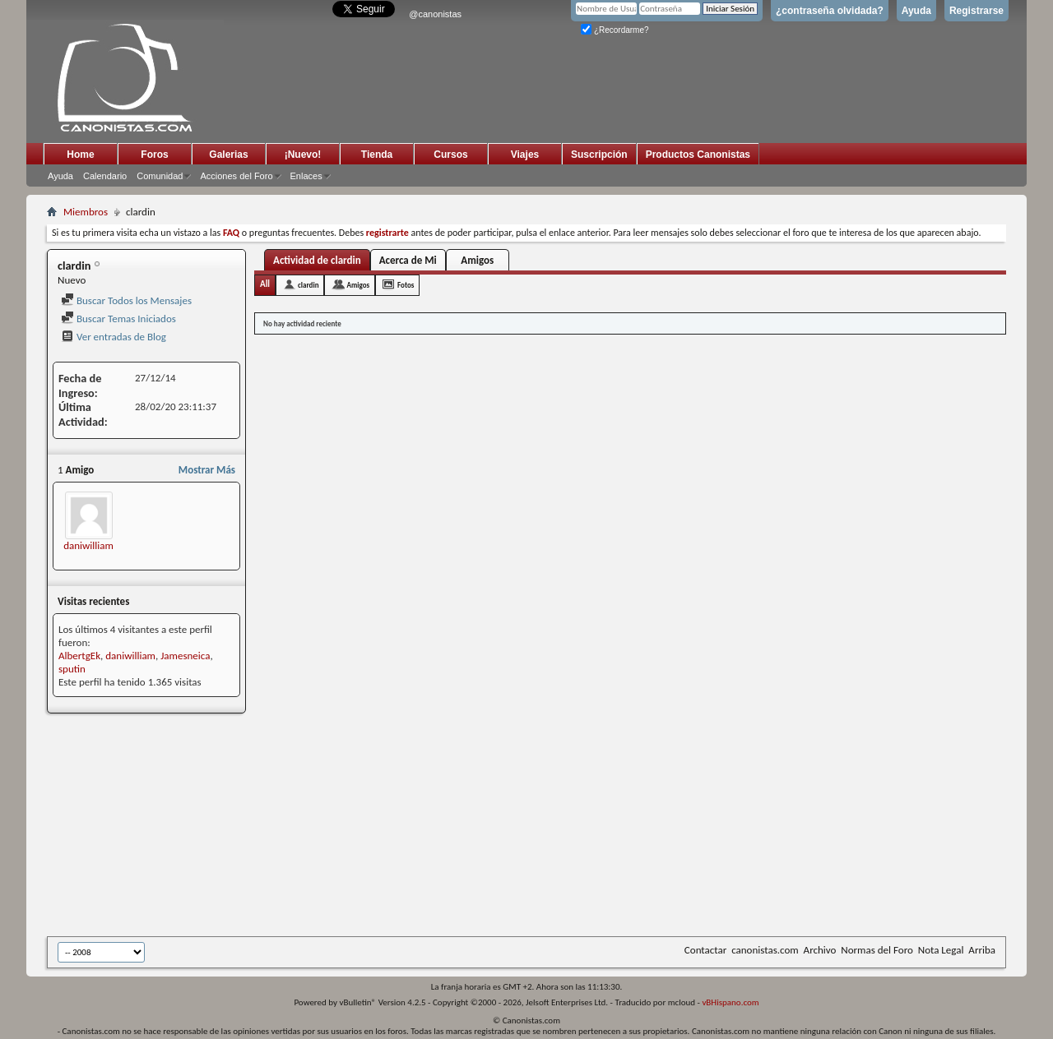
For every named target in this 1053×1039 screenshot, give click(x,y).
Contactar (705, 950)
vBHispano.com (730, 1002)
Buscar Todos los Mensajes (126, 300)
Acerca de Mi (408, 260)
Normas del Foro (876, 950)
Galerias (228, 154)
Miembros (85, 211)
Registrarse (976, 10)
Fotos (405, 284)
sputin (72, 669)
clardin (308, 284)
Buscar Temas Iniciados (118, 318)
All (265, 284)
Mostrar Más (207, 470)
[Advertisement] (450, 826)
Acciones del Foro (236, 176)
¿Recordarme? (614, 30)
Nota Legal (941, 950)
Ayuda (916, 10)
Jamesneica (185, 655)
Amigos (477, 260)
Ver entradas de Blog (113, 336)
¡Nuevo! (303, 154)
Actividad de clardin (317, 260)
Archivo (820, 950)
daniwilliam (88, 545)
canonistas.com (764, 950)
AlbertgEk (79, 655)
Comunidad (160, 176)
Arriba (981, 950)
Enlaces (306, 176)
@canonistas (435, 14)
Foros (154, 154)
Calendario (105, 176)
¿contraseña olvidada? (830, 10)
